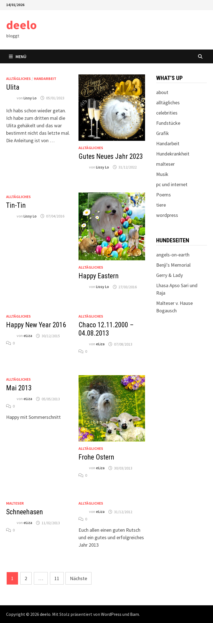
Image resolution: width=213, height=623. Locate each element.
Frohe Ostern (96, 457)
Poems (163, 194)
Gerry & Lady (169, 275)
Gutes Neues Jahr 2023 (110, 156)
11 (56, 578)
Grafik (162, 133)
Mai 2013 (19, 388)
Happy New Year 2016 (36, 325)
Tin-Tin (16, 205)
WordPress (111, 614)
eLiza (28, 335)
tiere (161, 205)
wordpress (167, 215)
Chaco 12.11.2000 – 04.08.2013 (106, 329)
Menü (17, 56)
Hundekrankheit (172, 153)
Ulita (12, 87)
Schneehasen (24, 512)
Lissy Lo (30, 97)
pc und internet (171, 184)
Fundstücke (168, 123)
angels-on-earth (172, 254)
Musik (162, 174)
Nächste (78, 578)
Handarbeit (45, 78)
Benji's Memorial (173, 265)
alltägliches (18, 78)
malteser (15, 503)
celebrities (167, 113)
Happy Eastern (98, 276)
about (162, 92)
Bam (134, 614)
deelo (21, 24)
